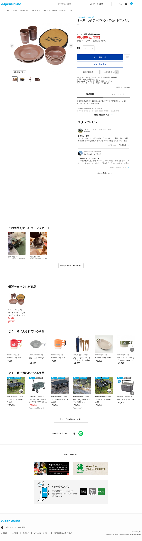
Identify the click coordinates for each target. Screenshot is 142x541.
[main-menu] (139, 4)
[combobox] (71, 4)
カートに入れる (100, 57)
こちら (97, 79)
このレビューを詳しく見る (117, 145)
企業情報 (4, 533)
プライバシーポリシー (41, 533)
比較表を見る (111, 72)
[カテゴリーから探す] (100, 4)
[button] (12, 46)
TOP (8, 10)
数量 (78, 48)
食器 (33, 10)
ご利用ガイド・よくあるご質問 (14, 527)
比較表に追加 (88, 72)
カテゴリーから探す (71, 455)
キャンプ (15, 10)
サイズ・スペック (117, 94)
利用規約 (26, 533)
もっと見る (102, 173)
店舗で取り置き (100, 64)
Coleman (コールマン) (85, 17)
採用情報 (15, 533)
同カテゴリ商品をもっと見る (71, 419)
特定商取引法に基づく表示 (63, 533)
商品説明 (90, 94)
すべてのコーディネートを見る (71, 266)
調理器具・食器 (24, 10)
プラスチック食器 (41, 10)
